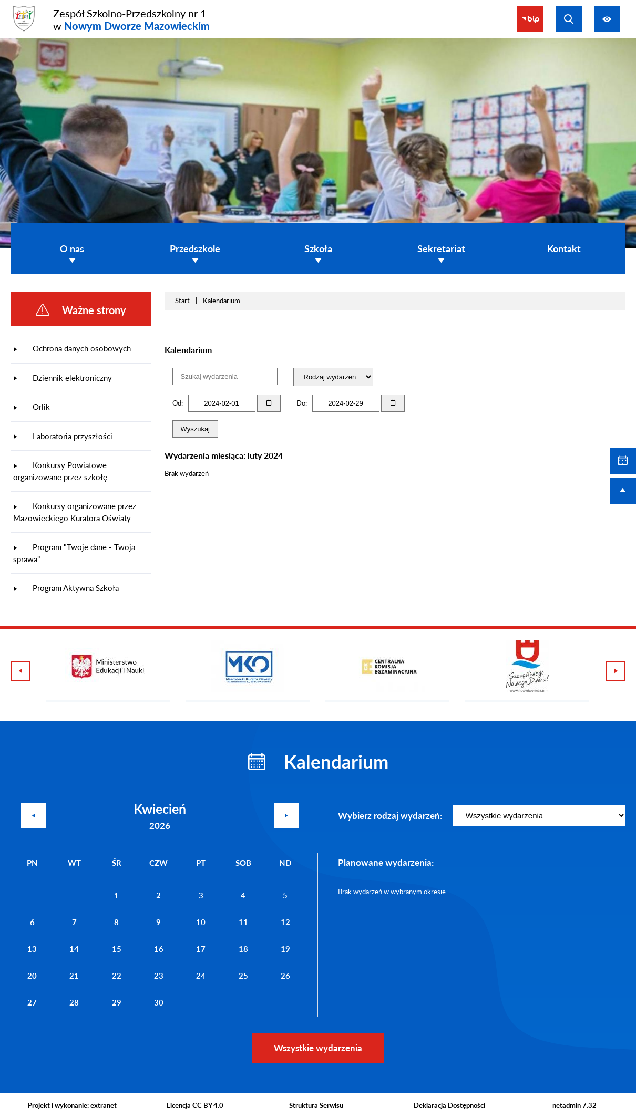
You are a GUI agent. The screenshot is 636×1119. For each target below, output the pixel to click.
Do (300, 403)
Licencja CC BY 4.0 (195, 1105)
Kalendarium (221, 300)
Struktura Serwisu (316, 1105)
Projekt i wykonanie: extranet (72, 1105)
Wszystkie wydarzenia (318, 1047)
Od (176, 403)
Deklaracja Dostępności (449, 1105)
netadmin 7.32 (574, 1105)
